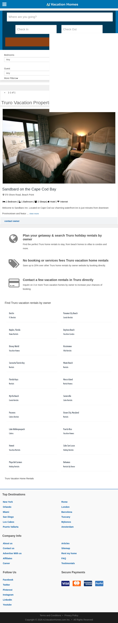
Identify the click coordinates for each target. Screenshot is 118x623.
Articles (65, 543)
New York (8, 502)
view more (34, 213)
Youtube (7, 604)
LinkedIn (7, 600)
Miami (6, 512)
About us (8, 543)
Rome (64, 502)
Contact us (8, 548)
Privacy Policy (71, 615)
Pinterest (7, 590)
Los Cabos (8, 522)
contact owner (12, 221)
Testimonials (68, 563)
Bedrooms (9, 55)
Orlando (7, 507)
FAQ (63, 558)
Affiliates (7, 558)
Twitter (6, 585)
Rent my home (69, 553)
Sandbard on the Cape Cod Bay (29, 189)
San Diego (8, 517)
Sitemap (65, 548)
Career (6, 563)
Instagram (8, 594)
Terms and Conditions (50, 615)
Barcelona (66, 512)
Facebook (8, 579)
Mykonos (66, 522)
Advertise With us (12, 553)
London (65, 507)
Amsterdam (67, 527)
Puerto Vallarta (10, 527)
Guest (7, 68)
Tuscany (65, 517)
